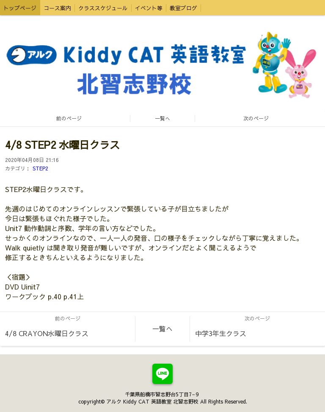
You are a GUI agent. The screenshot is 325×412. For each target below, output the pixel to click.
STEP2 (40, 168)
